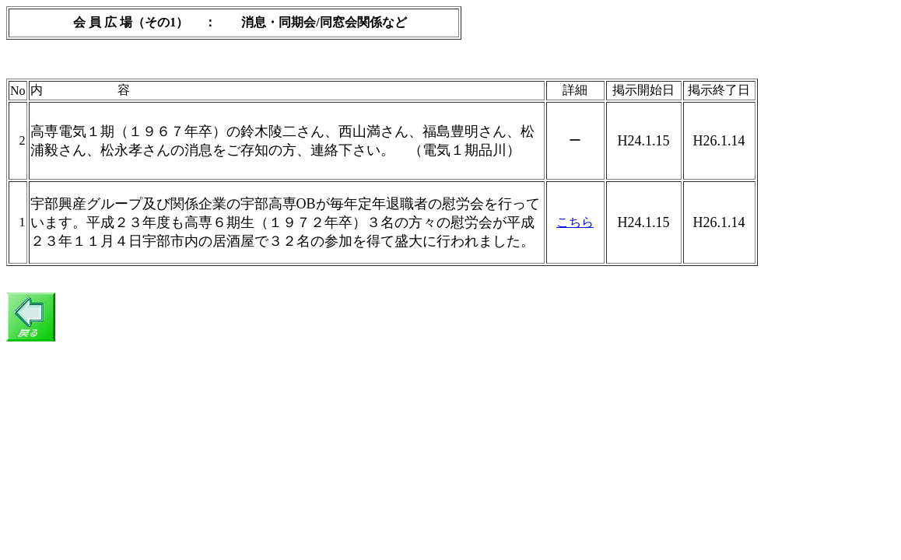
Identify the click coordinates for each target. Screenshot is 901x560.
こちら (575, 222)
